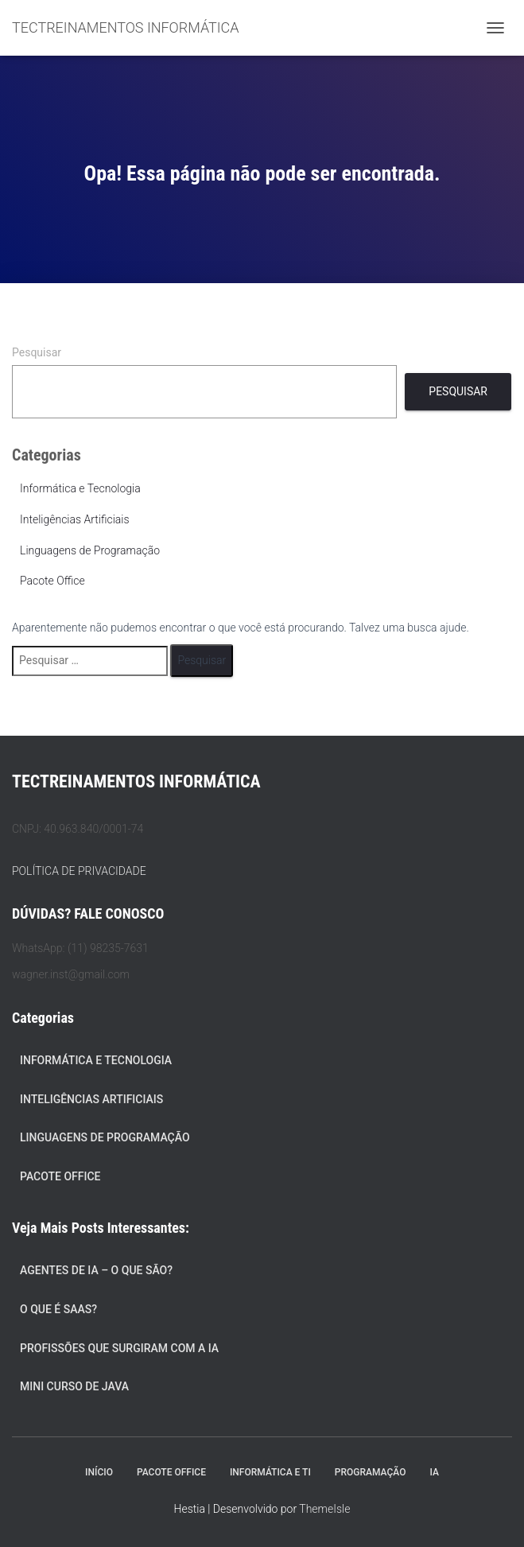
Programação (370, 1472)
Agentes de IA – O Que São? (96, 1270)
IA (433, 1472)
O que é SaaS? (58, 1309)
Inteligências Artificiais (75, 519)
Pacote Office (52, 580)
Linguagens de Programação (90, 550)
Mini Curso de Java (74, 1386)
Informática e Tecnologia (80, 488)
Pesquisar (36, 352)
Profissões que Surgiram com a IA (119, 1348)
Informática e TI (270, 1472)
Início (99, 1472)
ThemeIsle (324, 1508)
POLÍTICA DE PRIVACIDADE (79, 871)
